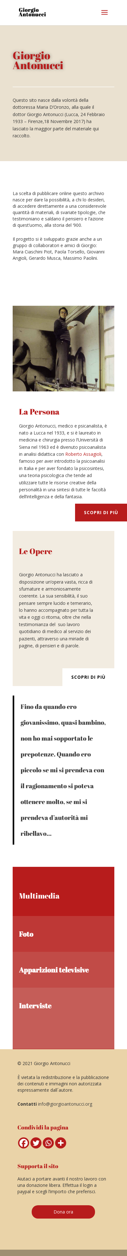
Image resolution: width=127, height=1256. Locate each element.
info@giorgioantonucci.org (65, 1104)
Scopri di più (101, 512)
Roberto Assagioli (83, 454)
